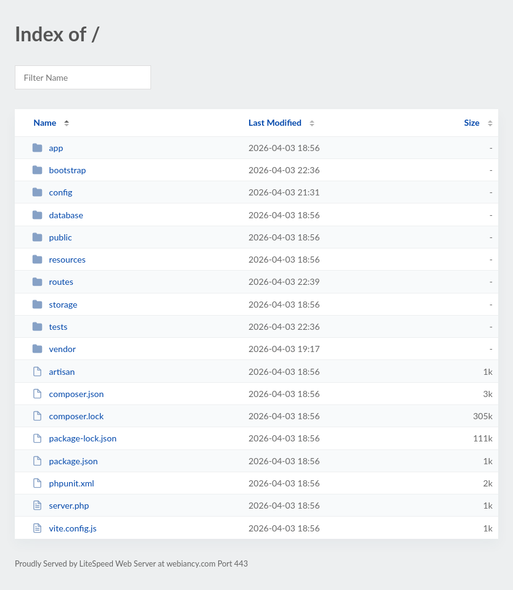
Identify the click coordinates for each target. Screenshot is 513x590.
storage (54, 304)
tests (49, 326)
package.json (64, 461)
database (57, 215)
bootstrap (59, 170)
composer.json (68, 393)
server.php (60, 505)
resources (59, 259)
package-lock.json (74, 438)
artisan (53, 371)
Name (44, 122)
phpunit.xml (63, 483)
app (47, 147)
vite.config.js (64, 528)
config (52, 192)
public (52, 237)
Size (472, 122)
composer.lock (68, 416)
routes (52, 281)
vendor (54, 348)
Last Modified (275, 122)
